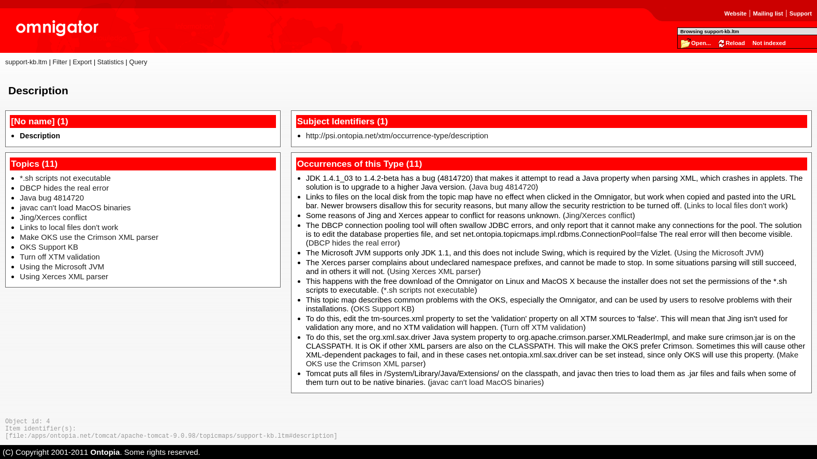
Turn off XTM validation (60, 256)
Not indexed (768, 43)
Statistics (110, 62)
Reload (735, 43)
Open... (701, 43)
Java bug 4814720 (52, 197)
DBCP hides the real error (64, 187)
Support (801, 13)
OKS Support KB (49, 246)
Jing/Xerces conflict (53, 217)
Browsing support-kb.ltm (709, 31)
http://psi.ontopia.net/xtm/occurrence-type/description (397, 135)
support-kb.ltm (26, 62)
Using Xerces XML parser (64, 276)
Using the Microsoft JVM (62, 266)
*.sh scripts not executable (65, 178)
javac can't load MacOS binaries (75, 207)
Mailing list (768, 13)
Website (735, 13)
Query (138, 62)
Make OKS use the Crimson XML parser (89, 237)
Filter (60, 62)
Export (82, 62)
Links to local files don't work (69, 227)
